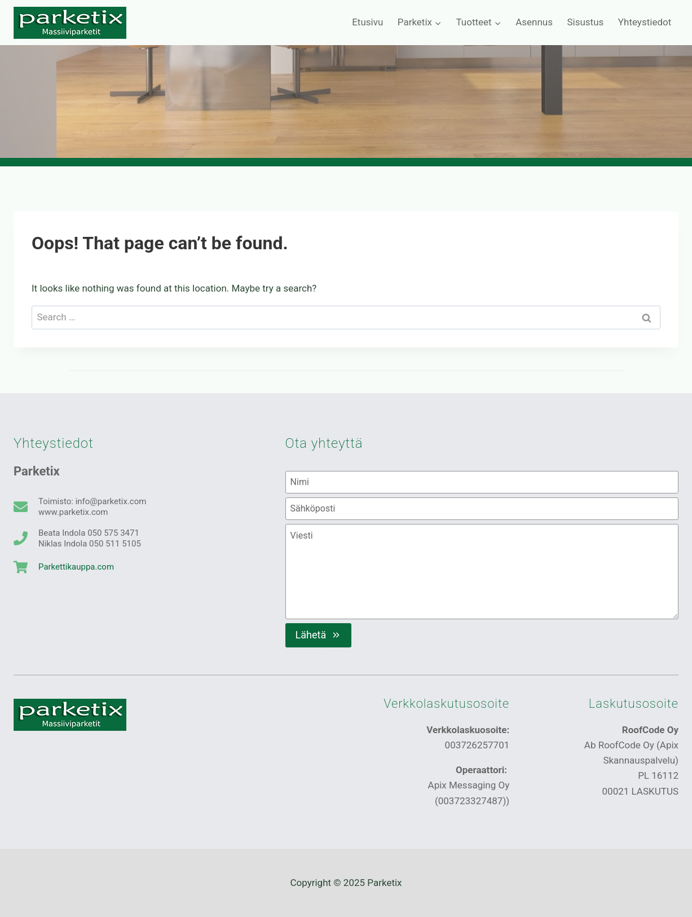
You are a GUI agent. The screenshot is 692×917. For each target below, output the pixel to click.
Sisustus (585, 22)
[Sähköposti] (481, 508)
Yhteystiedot (644, 22)
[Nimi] (481, 482)
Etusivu (367, 22)
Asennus (534, 22)
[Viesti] (481, 571)
